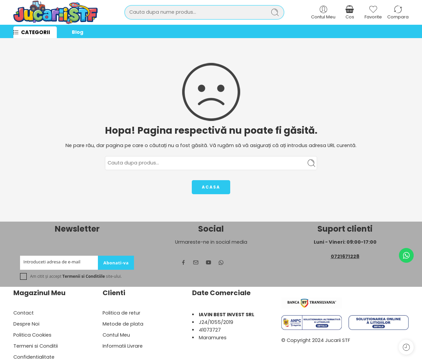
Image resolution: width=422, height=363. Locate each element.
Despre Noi (26, 324)
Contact (23, 313)
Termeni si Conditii (35, 346)
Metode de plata (123, 324)
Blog (77, 32)
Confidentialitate (33, 357)
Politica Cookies (32, 335)
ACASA (211, 187)
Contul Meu (116, 335)
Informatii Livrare (123, 346)
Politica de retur (121, 313)
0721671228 (345, 256)
